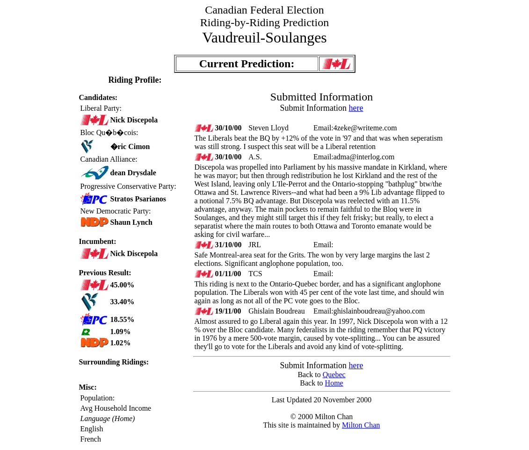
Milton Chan (361, 425)
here (356, 108)
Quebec (334, 375)
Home (334, 383)
